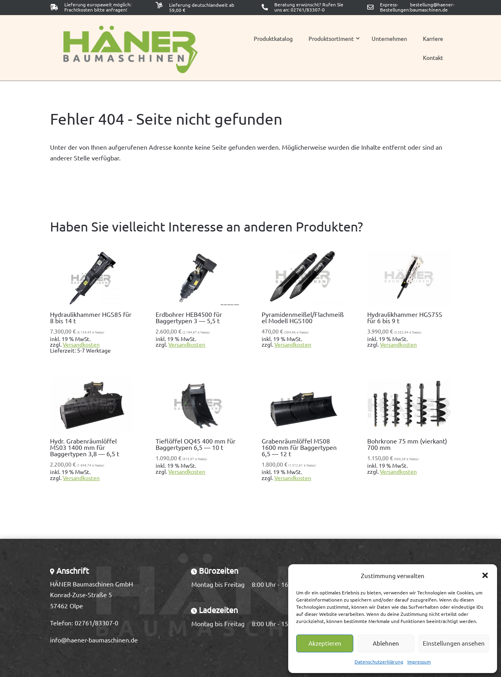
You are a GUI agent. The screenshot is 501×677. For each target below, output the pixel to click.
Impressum (419, 661)
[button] (485, 575)
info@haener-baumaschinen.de (94, 640)
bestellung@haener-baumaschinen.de (432, 7)
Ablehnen (386, 643)
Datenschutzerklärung (379, 661)
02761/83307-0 (308, 9)
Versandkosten (81, 344)
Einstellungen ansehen (454, 643)
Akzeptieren (324, 643)
